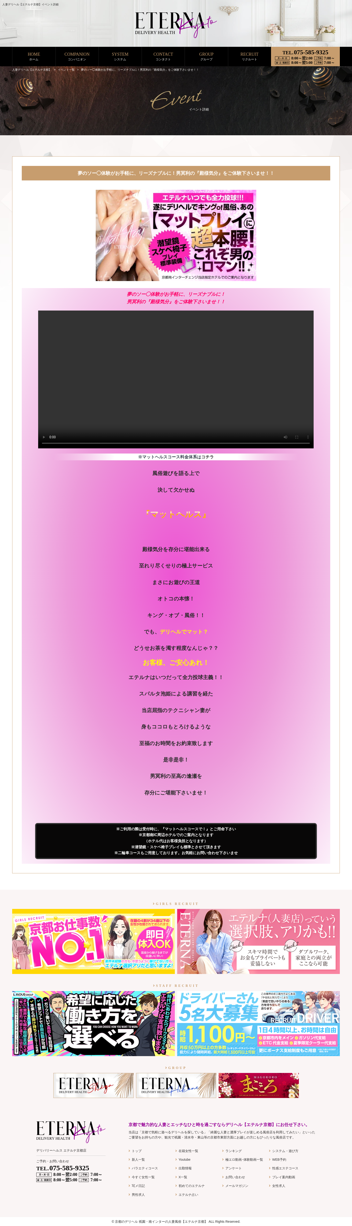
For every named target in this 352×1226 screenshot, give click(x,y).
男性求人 (138, 1195)
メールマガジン (236, 1186)
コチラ (207, 456)
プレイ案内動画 (283, 1177)
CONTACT (163, 57)
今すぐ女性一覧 (143, 1177)
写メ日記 (138, 1186)
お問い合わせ (235, 1177)
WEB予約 (279, 1159)
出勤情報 (185, 1168)
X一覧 (183, 1177)
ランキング (233, 1151)
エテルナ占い (188, 1195)
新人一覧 (138, 1159)
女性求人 (278, 1186)
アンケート (233, 1168)
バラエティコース (145, 1168)
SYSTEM (120, 57)
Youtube (185, 1159)
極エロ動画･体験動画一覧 (244, 1159)
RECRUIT (249, 57)
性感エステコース (285, 1168)
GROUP (206, 57)
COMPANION (77, 57)
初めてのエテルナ (192, 1186)
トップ (137, 1151)
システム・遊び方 (285, 1151)
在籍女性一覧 (188, 1151)
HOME (33, 57)
